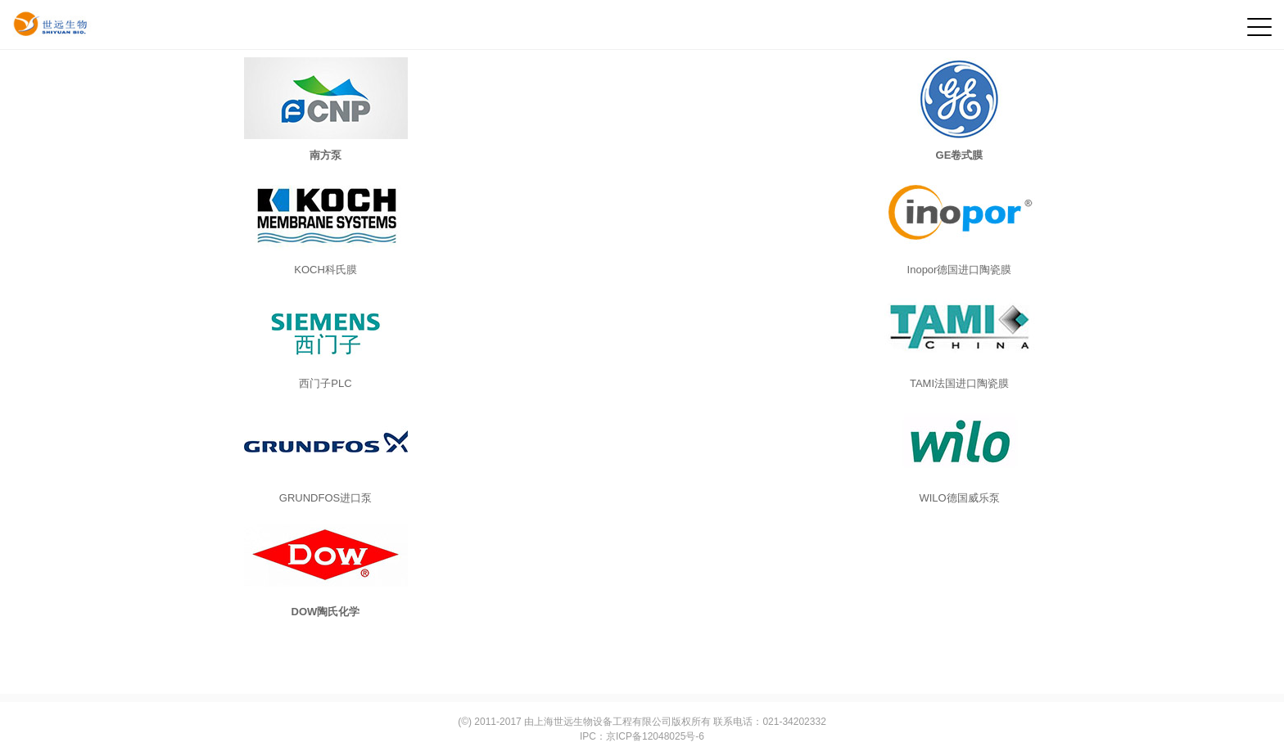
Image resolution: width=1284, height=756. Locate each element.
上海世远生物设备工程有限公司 (602, 721)
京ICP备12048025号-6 (655, 736)
